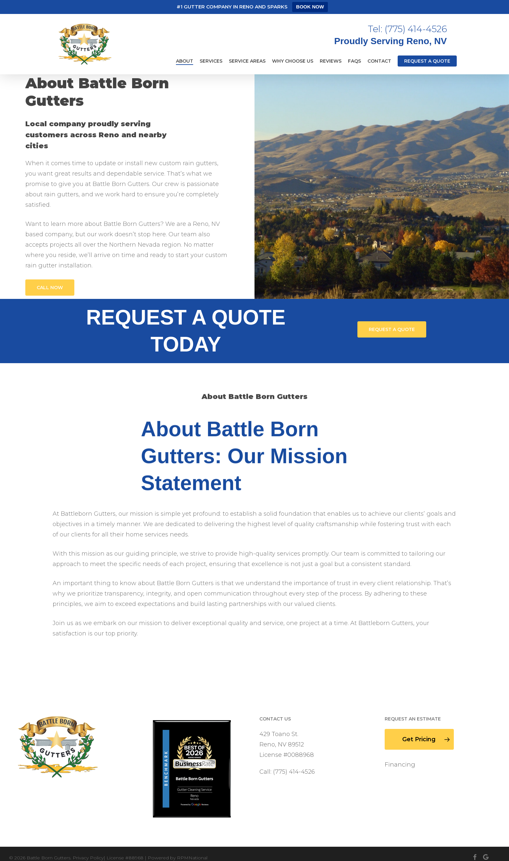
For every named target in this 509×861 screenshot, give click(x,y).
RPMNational (192, 858)
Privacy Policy (88, 858)
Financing (400, 764)
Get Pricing (426, 739)
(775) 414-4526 (294, 771)
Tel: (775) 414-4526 (407, 28)
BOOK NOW (310, 6)
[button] (49, 287)
